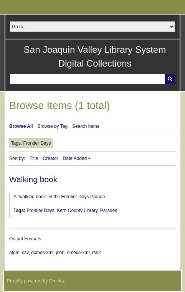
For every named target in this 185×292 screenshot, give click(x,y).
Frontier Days (40, 210)
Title (34, 158)
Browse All (21, 126)
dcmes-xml (42, 252)
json (60, 252)
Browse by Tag (53, 126)
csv (25, 252)
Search (170, 79)
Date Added (75, 158)
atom (14, 252)
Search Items (85, 126)
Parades (108, 210)
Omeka (56, 281)
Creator (50, 158)
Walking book (33, 179)
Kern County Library (77, 210)
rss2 (96, 252)
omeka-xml (78, 252)
